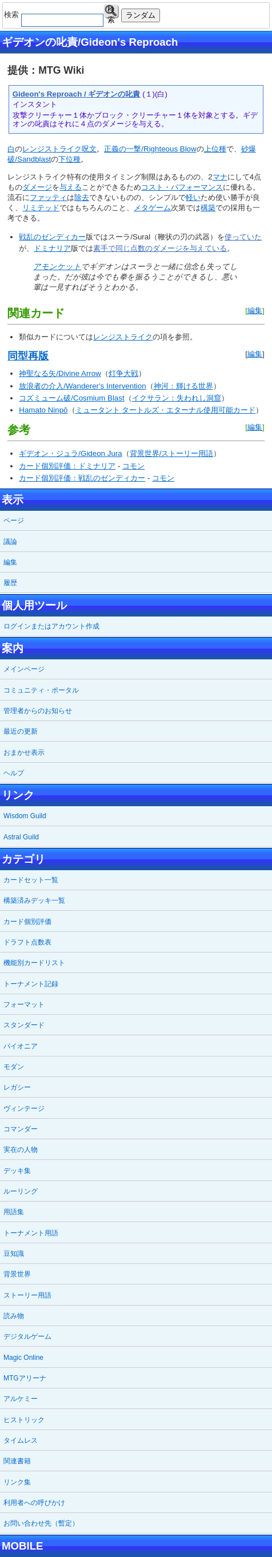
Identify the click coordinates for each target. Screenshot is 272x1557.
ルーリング (20, 1191)
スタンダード (24, 1025)
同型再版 (28, 356)
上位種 (215, 149)
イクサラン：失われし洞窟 (176, 398)
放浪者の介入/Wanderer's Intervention (82, 386)
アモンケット (57, 266)
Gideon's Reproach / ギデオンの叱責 (77, 94)
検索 (111, 11)
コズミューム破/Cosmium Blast (71, 398)
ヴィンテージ (24, 1108)
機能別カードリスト (34, 963)
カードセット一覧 (30, 880)
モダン (13, 1067)
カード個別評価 (27, 922)
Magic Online (23, 1358)
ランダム (140, 15)
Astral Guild (21, 837)
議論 (10, 542)
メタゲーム (152, 207)
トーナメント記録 (30, 984)
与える (70, 187)
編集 (254, 310)
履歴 (10, 583)
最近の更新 (20, 731)
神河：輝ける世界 (183, 386)
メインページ (24, 669)
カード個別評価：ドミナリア (67, 466)
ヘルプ (13, 773)
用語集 (13, 1212)
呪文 (89, 149)
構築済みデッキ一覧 (34, 900)
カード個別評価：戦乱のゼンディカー (82, 478)
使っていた (243, 237)
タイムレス (20, 1440)
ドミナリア (52, 248)
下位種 (69, 159)
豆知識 (13, 1254)
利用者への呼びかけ (34, 1503)
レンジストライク (52, 149)
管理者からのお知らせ (37, 711)
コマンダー (20, 1129)
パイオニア (20, 1046)
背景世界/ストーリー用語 (172, 453)
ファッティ (48, 197)
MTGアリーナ (24, 1378)
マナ (220, 177)
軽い (193, 197)
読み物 (13, 1316)
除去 (81, 197)
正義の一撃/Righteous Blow (150, 149)
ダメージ (37, 187)
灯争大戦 (123, 373)
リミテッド (40, 207)
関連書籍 (17, 1461)
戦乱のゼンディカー (52, 237)
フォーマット (24, 1004)
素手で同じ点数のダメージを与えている (160, 248)
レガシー (17, 1087)
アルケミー (20, 1399)
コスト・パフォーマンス (182, 187)
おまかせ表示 (24, 753)
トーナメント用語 (30, 1233)
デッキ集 (17, 1171)
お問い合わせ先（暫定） (41, 1523)
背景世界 (17, 1274)
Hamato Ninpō (43, 410)
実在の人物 (20, 1150)
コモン (133, 466)
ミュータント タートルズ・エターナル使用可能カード (165, 410)
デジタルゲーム (27, 1336)
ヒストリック (24, 1420)
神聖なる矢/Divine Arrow (60, 373)
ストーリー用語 (27, 1295)
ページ (13, 521)
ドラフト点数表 (27, 942)
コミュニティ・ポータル (41, 690)
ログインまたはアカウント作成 (51, 626)
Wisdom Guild (24, 816)
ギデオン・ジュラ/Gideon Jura (70, 453)
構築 (208, 207)
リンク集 (17, 1482)
